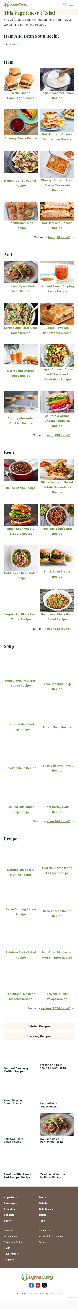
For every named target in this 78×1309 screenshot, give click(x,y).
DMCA (7, 1248)
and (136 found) (58, 435)
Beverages (10, 1203)
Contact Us (45, 1230)
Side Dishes (46, 1209)
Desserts (9, 1214)
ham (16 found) (59, 237)
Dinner (8, 1220)
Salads (43, 1203)
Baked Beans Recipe (21, 488)
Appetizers (10, 1197)
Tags (42, 1220)
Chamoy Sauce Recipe (20, 138)
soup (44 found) (58, 821)
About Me (9, 1230)
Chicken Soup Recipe (20, 768)
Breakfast (10, 1209)
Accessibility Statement (51, 1236)
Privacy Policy (11, 1254)
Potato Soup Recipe (57, 727)
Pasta (42, 1197)
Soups (43, 1214)
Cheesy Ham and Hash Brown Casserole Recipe (57, 185)
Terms (42, 1242)
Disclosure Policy (13, 1242)
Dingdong (9, 1259)
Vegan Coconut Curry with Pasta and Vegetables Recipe (57, 374)
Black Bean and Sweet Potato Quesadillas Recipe (57, 487)
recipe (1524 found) (55, 1008)
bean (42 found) (58, 628)
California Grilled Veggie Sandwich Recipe (57, 421)
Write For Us (10, 1236)
